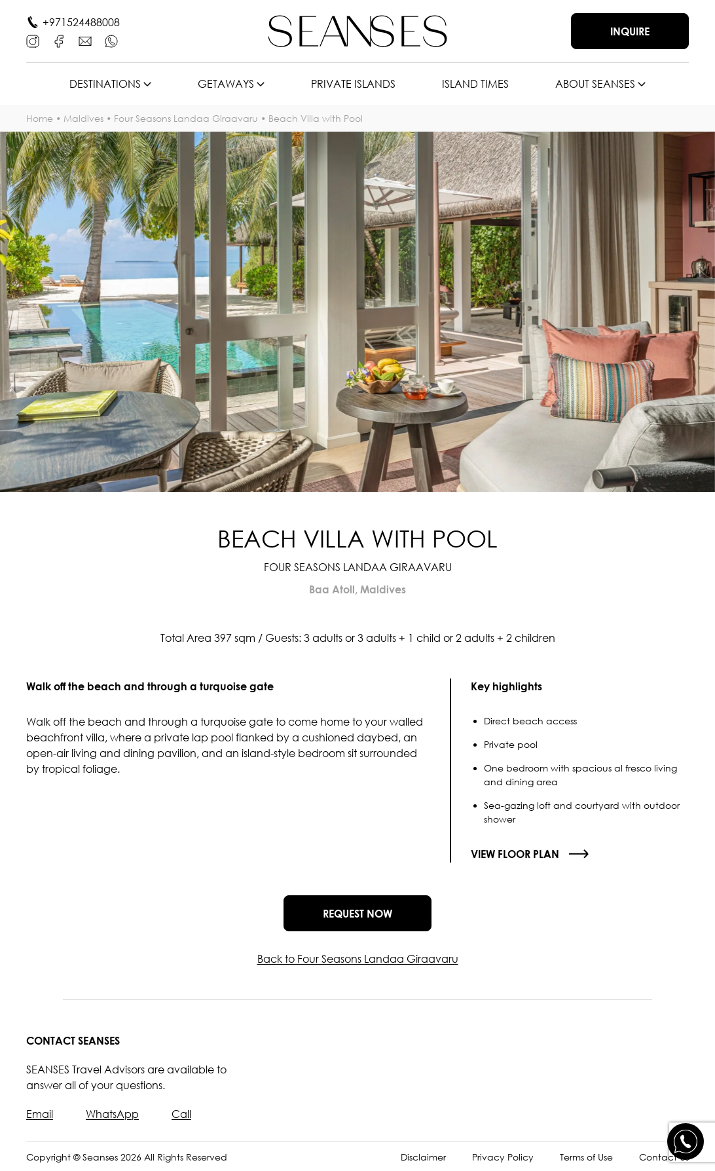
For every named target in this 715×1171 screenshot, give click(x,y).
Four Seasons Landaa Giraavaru (186, 118)
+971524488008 (81, 22)
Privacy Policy (503, 1156)
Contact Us (664, 1156)
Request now (357, 913)
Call (181, 1114)
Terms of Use (586, 1156)
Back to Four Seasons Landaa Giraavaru (357, 958)
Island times (475, 83)
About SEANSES (595, 83)
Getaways (226, 83)
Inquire (630, 31)
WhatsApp (112, 1114)
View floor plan (515, 854)
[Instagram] (32, 41)
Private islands (353, 83)
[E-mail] (85, 41)
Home (39, 118)
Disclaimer (423, 1156)
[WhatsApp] (111, 41)
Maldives (83, 118)
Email (39, 1114)
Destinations (105, 83)
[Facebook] (58, 41)
